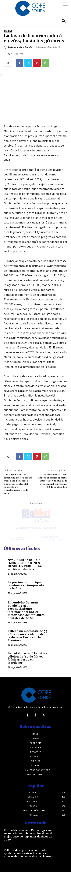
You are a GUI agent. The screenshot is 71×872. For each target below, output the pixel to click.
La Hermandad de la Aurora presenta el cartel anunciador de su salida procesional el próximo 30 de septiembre (52, 480)
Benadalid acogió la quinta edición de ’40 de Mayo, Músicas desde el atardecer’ (27, 658)
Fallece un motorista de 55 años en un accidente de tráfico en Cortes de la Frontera (27, 635)
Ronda (8, 31)
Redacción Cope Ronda (19, 47)
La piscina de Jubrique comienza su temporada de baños (26, 585)
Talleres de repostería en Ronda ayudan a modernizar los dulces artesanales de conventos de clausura (28, 853)
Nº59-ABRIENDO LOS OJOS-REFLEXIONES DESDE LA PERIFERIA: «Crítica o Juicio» (25, 564)
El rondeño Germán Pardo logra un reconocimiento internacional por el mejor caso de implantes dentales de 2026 (26, 610)
